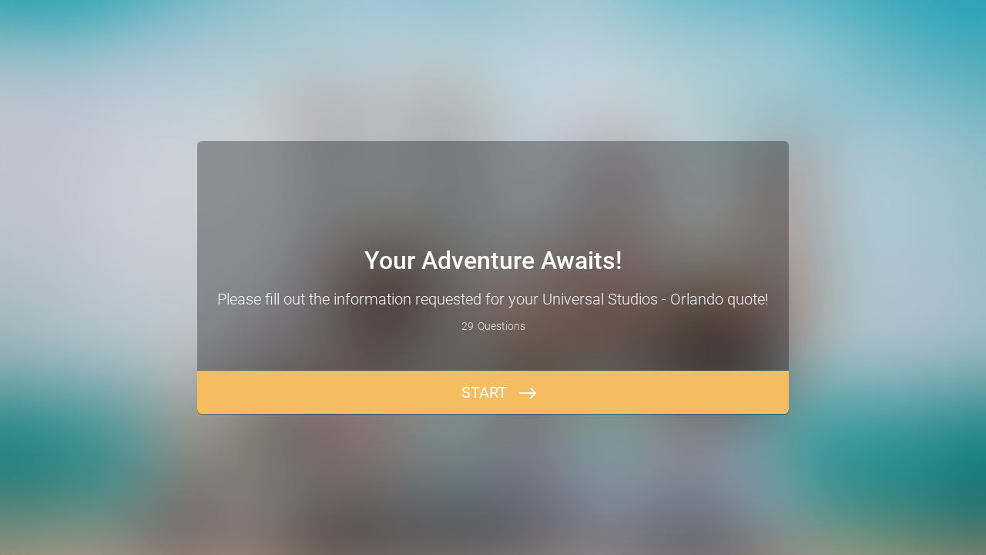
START (484, 392)
